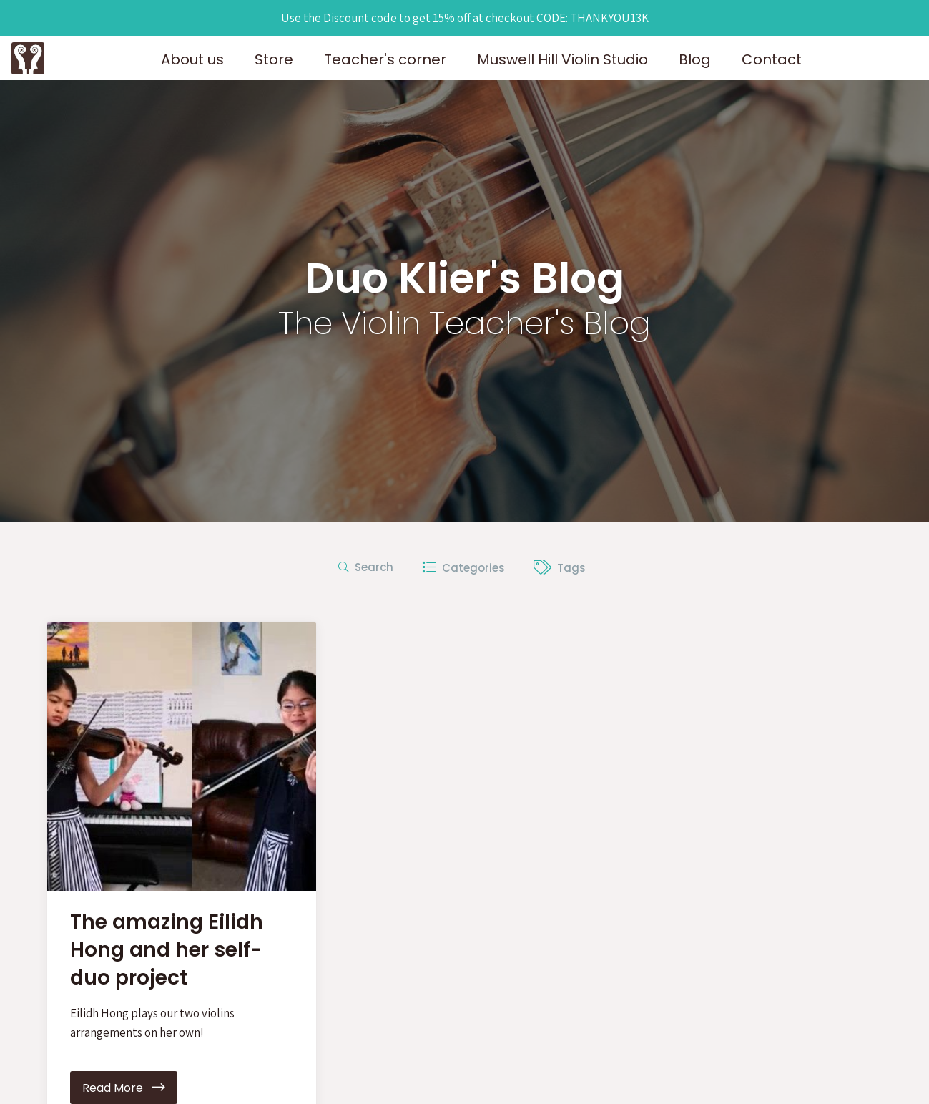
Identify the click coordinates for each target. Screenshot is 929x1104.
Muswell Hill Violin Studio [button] (562, 59)
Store (274, 59)
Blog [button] (695, 59)
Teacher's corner (385, 59)
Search (365, 567)
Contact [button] (772, 59)
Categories (463, 567)
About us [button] (192, 59)
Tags (560, 567)
